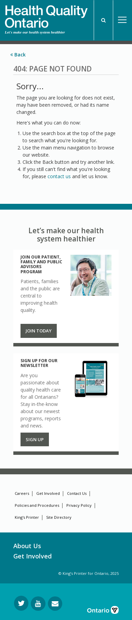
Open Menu (122, 20)
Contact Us (77, 493)
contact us (59, 176)
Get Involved (48, 493)
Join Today (39, 331)
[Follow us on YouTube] (38, 603)
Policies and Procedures (37, 505)
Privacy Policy (79, 505)
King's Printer (27, 517)
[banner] (46, 14)
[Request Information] (55, 603)
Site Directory (58, 517)
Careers (22, 493)
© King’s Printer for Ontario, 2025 (88, 573)
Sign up (35, 439)
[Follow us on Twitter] (21, 603)
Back (18, 54)
